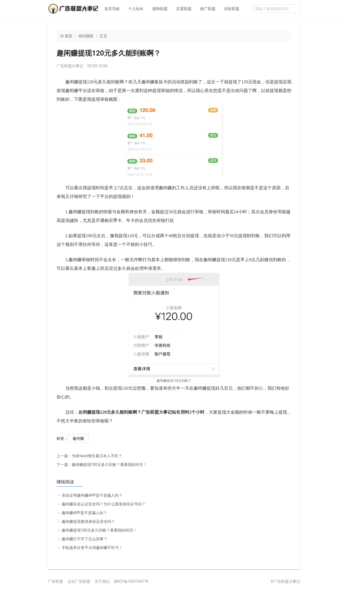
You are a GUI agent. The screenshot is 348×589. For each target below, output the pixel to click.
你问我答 (86, 36)
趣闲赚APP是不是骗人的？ (84, 513)
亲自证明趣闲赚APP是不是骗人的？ (92, 495)
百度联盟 (183, 9)
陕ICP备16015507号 (131, 581)
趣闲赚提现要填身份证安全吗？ (88, 521)
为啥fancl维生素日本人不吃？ (89, 456)
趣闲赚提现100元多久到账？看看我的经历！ (102, 464)
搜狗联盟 (159, 9)
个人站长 (136, 9)
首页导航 (112, 9)
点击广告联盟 (78, 581)
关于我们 (102, 581)
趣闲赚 (78, 438)
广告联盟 (55, 581)
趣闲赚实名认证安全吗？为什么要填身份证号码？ (103, 504)
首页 (68, 36)
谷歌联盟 (231, 9)
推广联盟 (207, 9)
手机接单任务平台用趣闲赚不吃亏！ (92, 547)
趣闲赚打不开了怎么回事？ (84, 539)
